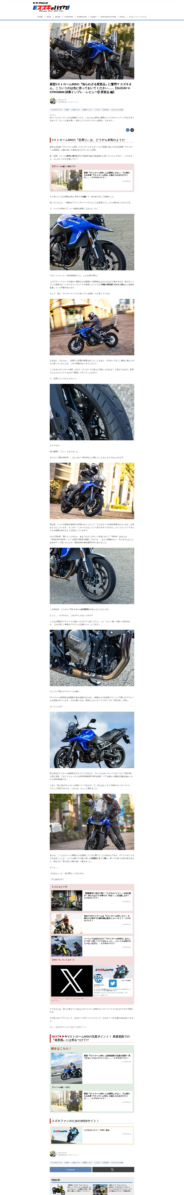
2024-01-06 (62, 100)
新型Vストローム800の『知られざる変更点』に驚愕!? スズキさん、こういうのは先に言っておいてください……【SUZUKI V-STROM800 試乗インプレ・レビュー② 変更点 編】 (91, 88)
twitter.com (55, 1001)
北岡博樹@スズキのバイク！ (68, 102)
